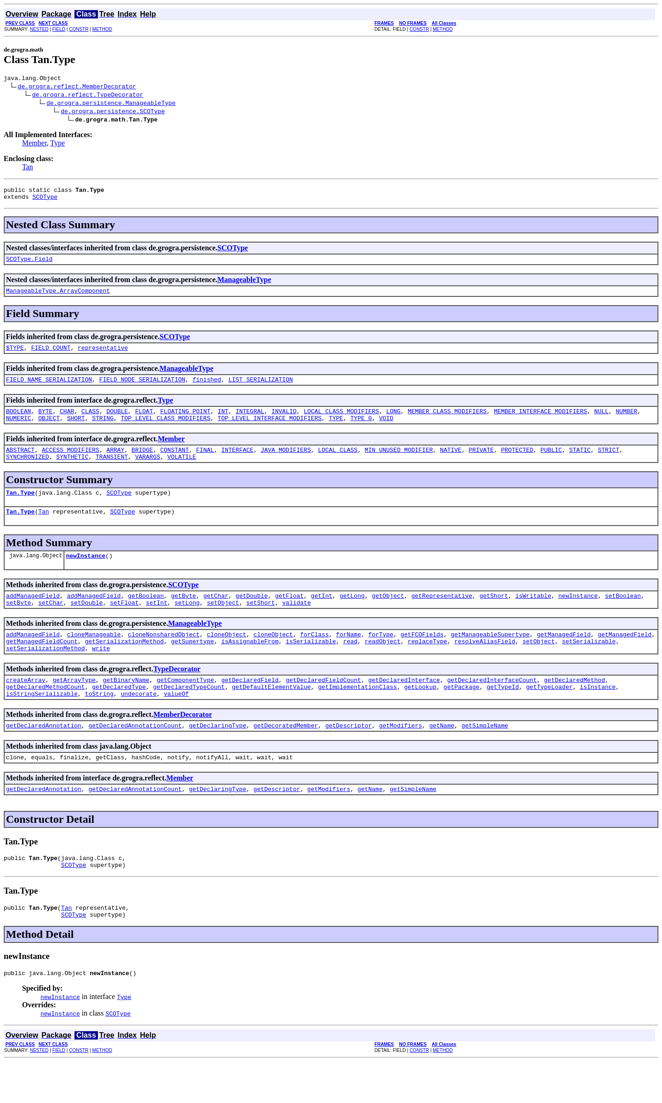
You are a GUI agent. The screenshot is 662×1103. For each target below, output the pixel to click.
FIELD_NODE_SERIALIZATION (142, 389)
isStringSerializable (42, 724)
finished (207, 389)
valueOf (176, 724)
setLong (187, 624)
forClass (314, 657)
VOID (386, 430)
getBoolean (146, 616)
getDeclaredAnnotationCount (135, 757)
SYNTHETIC (72, 472)
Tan (27, 168)
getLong (352, 616)
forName (348, 657)
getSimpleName (485, 757)
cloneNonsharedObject (164, 657)
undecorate (139, 724)
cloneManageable (94, 657)
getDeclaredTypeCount (189, 715)
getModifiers (400, 757)
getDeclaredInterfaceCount (492, 707)
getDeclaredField (250, 707)
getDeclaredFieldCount (323, 707)
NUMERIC (18, 430)
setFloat (124, 624)
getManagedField (564, 657)
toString (99, 724)
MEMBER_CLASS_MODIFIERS (447, 422)
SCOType (44, 200)
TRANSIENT (112, 472)
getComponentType (185, 707)
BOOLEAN (18, 422)
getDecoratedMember (285, 757)
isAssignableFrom (250, 666)
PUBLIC (551, 463)
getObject (388, 616)
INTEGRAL (249, 422)
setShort (260, 624)
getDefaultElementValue (271, 715)
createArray (26, 707)
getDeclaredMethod (574, 707)
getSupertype (192, 666)
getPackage (461, 715)
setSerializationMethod (45, 674)
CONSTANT (174, 463)
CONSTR (78, 29)
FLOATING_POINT (185, 422)
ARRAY (115, 463)
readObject (382, 666)
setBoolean (623, 616)
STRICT (608, 463)
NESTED (39, 29)
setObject (223, 624)
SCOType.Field (29, 264)
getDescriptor (348, 757)
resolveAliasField (484, 666)
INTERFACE (237, 463)
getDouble (251, 616)
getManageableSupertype (490, 657)
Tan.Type (20, 509)
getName (442, 757)
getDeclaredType (119, 715)
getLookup (420, 715)
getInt (321, 616)
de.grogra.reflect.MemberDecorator (77, 87)
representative (103, 356)
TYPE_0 (361, 430)
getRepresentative (442, 616)
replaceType (427, 666)
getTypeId (502, 715)
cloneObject (226, 657)
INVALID (284, 422)
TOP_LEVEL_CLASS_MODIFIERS (166, 430)
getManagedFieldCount (42, 666)
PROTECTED (517, 463)
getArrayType (74, 707)
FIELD (58, 29)
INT (222, 422)
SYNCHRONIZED (27, 472)
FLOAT (144, 422)
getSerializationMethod (124, 666)
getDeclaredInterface (404, 707)
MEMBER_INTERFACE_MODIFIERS (540, 422)
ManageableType (244, 285)
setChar (50, 624)
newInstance (85, 575)
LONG (393, 422)
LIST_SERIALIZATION (260, 389)
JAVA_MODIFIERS (286, 463)
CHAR (67, 422)
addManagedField (33, 616)
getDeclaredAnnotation (43, 757)
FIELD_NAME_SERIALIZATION (49, 389)
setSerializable (589, 666)
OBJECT (49, 430)
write (101, 674)
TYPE (336, 430)
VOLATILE (181, 472)
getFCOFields (422, 657)
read (350, 666)
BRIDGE (142, 463)
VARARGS (147, 472)
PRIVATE (481, 463)
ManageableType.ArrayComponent (58, 297)
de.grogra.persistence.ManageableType (111, 104)
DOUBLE (117, 422)
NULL (601, 422)
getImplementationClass (357, 715)
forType (381, 657)
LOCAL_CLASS (338, 463)
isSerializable (310, 666)
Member (34, 144)
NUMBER (626, 422)
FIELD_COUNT (51, 356)
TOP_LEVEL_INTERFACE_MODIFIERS (269, 430)
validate (296, 624)
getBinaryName (126, 707)
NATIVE (451, 463)
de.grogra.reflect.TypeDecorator (87, 96)
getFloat (289, 616)
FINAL (205, 463)
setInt (156, 624)
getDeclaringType (217, 757)
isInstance (598, 715)
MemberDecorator (182, 745)
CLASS (90, 422)
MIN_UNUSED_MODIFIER (399, 463)
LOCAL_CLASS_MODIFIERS (341, 422)
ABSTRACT (20, 463)
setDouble (86, 624)
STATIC (580, 463)
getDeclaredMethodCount (45, 715)
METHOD (102, 29)
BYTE (45, 422)
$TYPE (15, 356)
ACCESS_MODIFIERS (70, 463)
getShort (493, 616)
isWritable (533, 616)
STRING (103, 430)
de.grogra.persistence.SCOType (113, 112)
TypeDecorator (176, 695)
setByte (18, 624)
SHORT (76, 430)
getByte (183, 616)
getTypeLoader (549, 715)
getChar (215, 616)
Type (57, 144)
